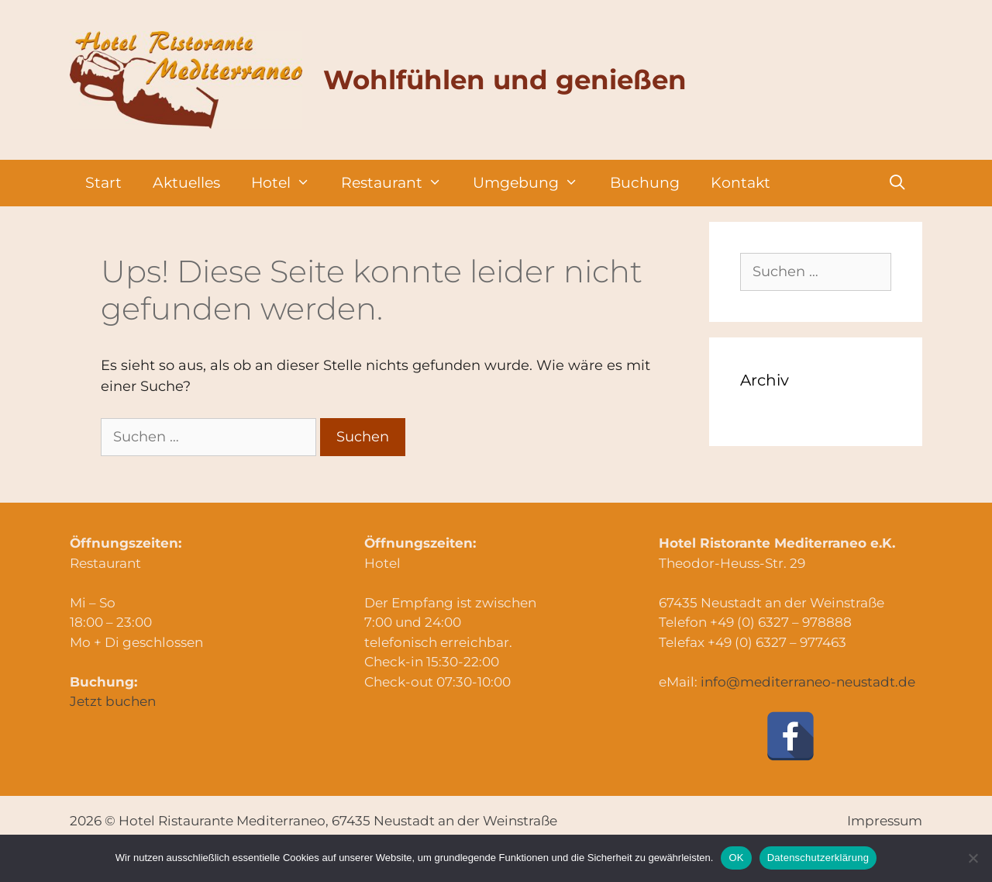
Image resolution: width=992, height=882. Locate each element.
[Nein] (972, 858)
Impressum (884, 820)
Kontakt (740, 183)
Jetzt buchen (113, 701)
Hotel (288, 183)
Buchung (645, 183)
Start (103, 183)
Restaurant (399, 183)
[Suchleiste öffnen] (897, 183)
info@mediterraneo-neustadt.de (808, 682)
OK (735, 857)
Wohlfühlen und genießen (505, 80)
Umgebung (533, 183)
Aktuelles (186, 183)
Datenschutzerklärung (818, 857)
